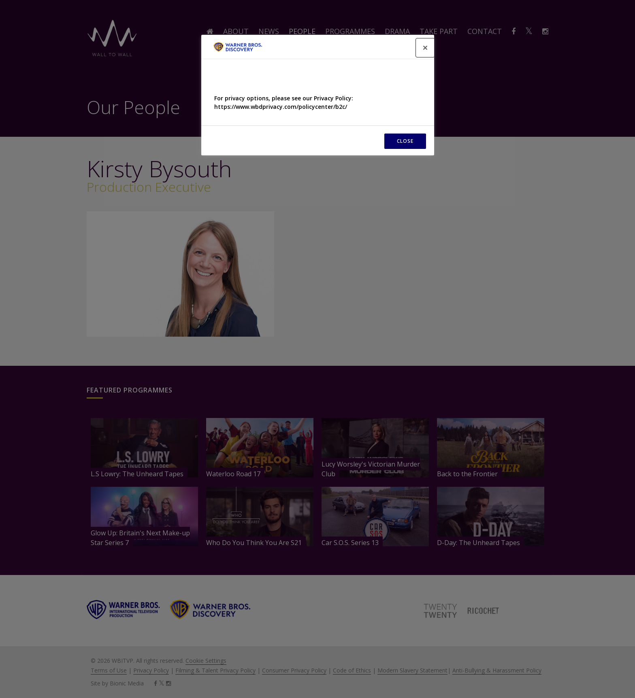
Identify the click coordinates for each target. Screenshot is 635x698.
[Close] (425, 48)
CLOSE (405, 141)
